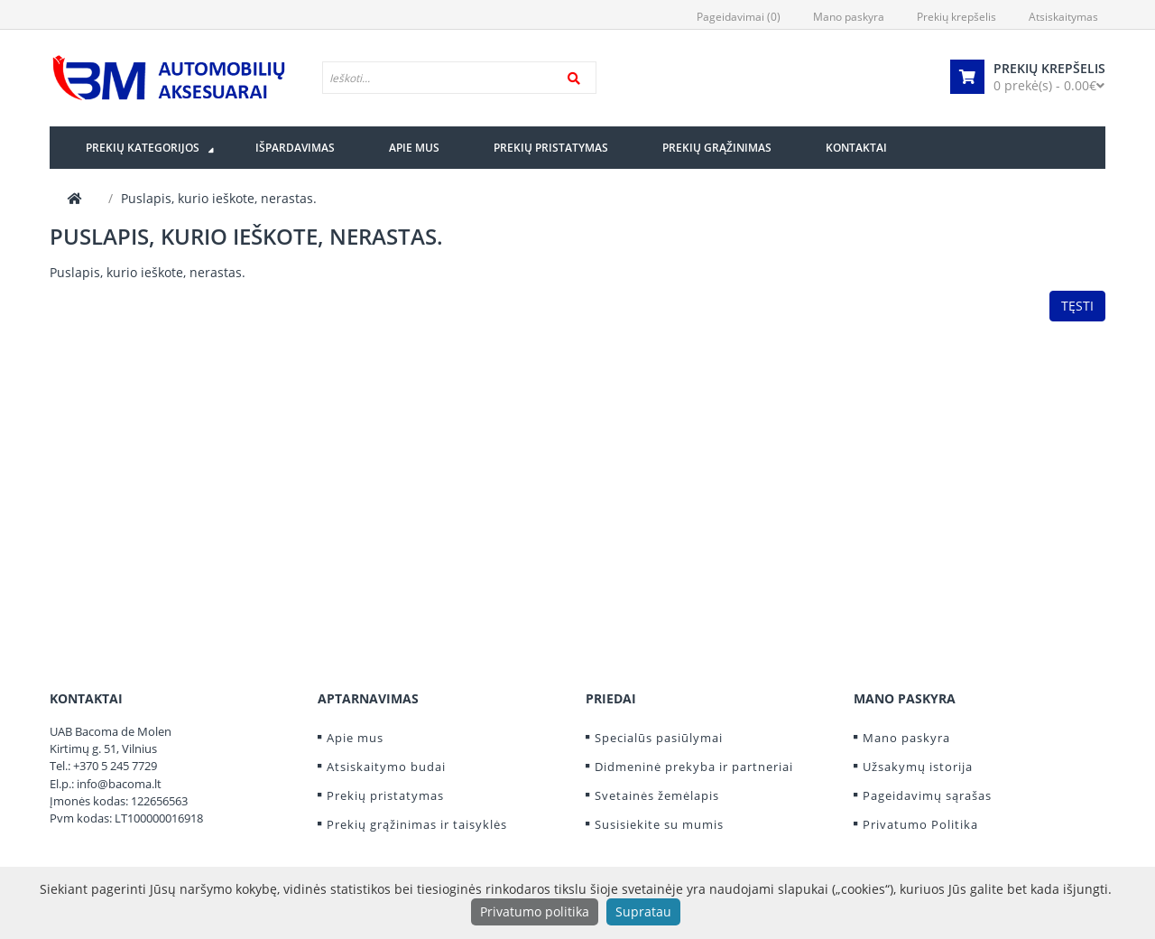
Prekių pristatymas (385, 795)
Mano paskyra (906, 738)
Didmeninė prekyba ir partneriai (694, 766)
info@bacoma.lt (119, 784)
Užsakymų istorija (918, 766)
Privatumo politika (534, 911)
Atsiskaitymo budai (386, 766)
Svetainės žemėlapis (657, 795)
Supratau (643, 911)
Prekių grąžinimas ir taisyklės (417, 824)
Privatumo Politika (920, 824)
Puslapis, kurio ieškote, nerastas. (219, 198)
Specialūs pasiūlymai (659, 738)
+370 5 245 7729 (115, 766)
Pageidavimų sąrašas (927, 795)
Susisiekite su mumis (659, 824)
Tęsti (1077, 305)
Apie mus (355, 738)
